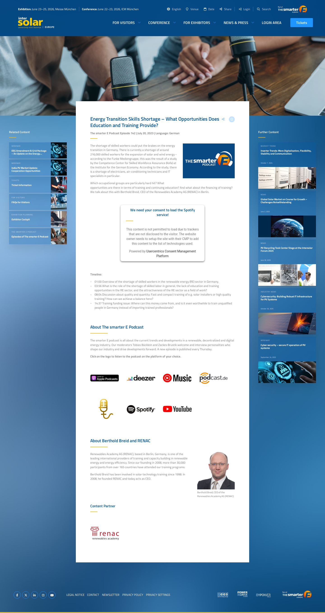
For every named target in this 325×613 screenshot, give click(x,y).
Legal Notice (75, 594)
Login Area (271, 22)
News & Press (236, 22)
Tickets (301, 22)
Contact (93, 594)
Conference (159, 22)
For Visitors (124, 22)
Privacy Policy (132, 594)
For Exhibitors (196, 22)
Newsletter (110, 594)
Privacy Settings (158, 594)
